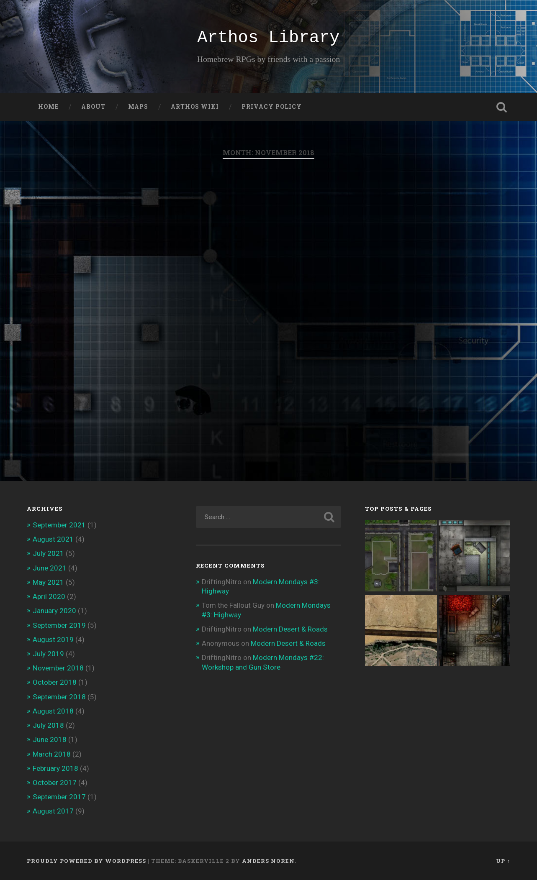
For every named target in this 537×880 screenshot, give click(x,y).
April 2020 (49, 596)
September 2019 (59, 625)
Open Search (501, 107)
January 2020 (54, 610)
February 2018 (55, 768)
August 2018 (53, 711)
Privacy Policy (272, 106)
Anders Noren (268, 860)
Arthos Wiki (195, 106)
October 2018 (55, 682)
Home (48, 106)
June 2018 (50, 739)
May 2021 (48, 582)
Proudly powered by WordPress (86, 860)
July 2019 (48, 654)
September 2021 (59, 525)
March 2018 (52, 754)
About (93, 106)
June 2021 (50, 568)
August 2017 (53, 811)
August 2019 (53, 639)
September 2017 (59, 797)
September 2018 (59, 697)
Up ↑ (503, 860)
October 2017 (55, 782)
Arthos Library (268, 37)
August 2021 (53, 539)
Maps (138, 106)
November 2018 (58, 668)
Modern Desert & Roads (290, 629)
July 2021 (48, 553)
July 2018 (48, 725)
